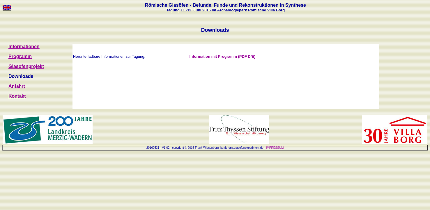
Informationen (24, 46)
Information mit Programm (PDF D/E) (223, 56)
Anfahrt (16, 86)
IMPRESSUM (275, 147)
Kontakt (17, 96)
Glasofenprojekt (26, 66)
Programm (20, 56)
